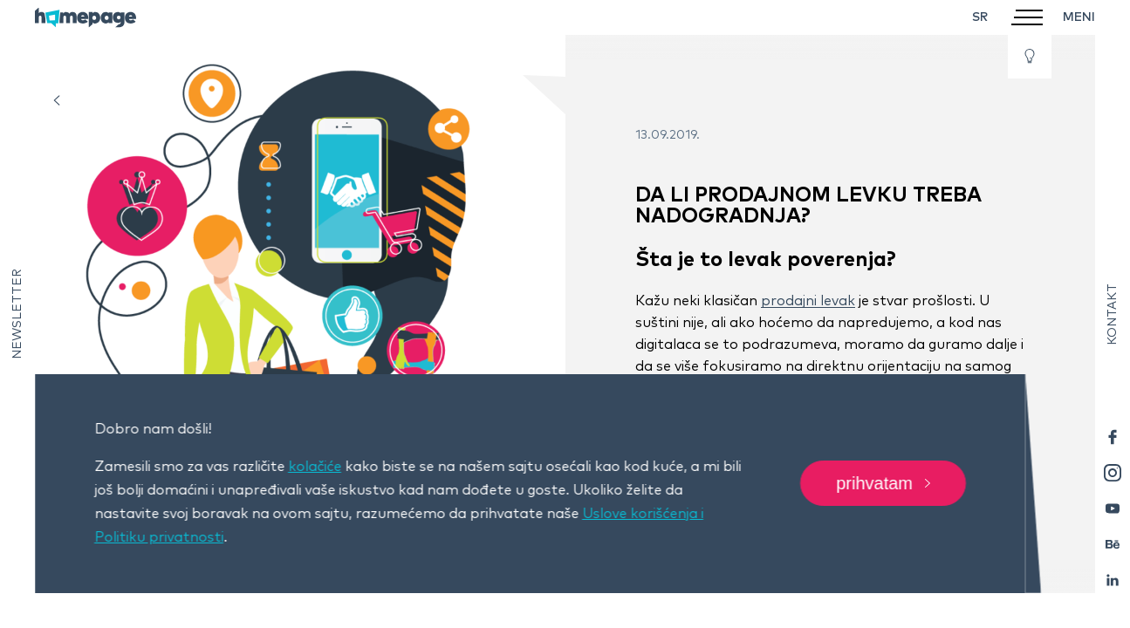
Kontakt (1112, 314)
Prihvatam (883, 484)
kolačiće (314, 467)
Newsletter (17, 314)
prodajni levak (808, 301)
